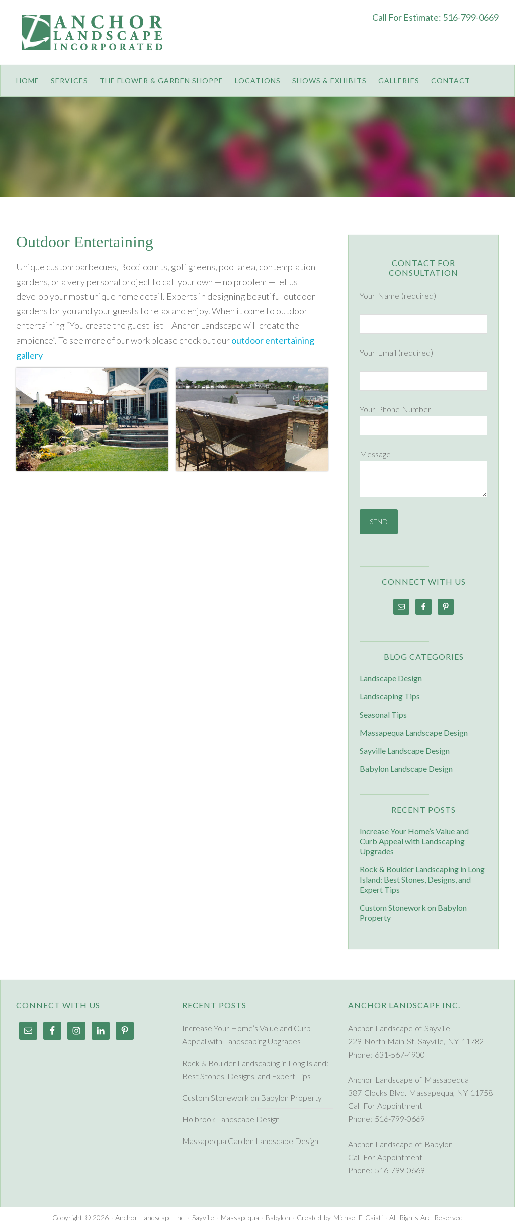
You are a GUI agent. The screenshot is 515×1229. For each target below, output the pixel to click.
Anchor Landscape (96, 40)
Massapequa (240, 1217)
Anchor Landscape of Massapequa (408, 1079)
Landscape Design (391, 678)
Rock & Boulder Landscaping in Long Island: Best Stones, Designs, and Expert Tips (422, 879)
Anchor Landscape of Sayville (399, 1028)
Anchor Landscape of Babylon (400, 1144)
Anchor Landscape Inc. (150, 1217)
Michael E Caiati (358, 1217)
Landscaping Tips (390, 696)
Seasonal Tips (383, 714)
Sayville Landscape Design (405, 750)
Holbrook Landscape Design (231, 1119)
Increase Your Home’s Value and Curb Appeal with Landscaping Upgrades (414, 841)
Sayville (203, 1217)
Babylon (278, 1217)
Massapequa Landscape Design (414, 732)
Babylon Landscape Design (406, 768)
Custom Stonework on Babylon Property (252, 1097)
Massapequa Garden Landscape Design (250, 1141)
